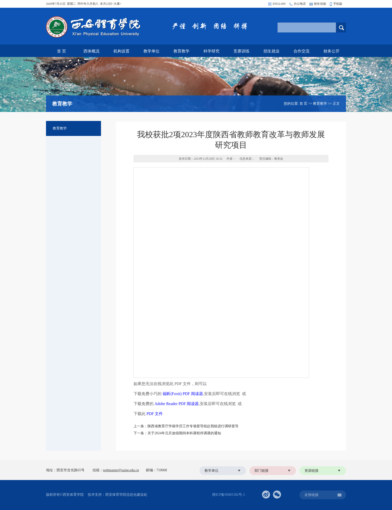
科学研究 (212, 51)
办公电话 (300, 3)
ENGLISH (279, 3)
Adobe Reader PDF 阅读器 (176, 404)
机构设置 (122, 51)
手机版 (337, 3)
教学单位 (152, 51)
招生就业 (272, 51)
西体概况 (92, 51)
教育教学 (182, 51)
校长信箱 (320, 3)
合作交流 (302, 51)
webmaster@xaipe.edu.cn (121, 470)
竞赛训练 (242, 51)
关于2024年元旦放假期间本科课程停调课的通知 (184, 433)
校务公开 (332, 51)
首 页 (61, 51)
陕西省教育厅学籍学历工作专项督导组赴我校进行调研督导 (193, 426)
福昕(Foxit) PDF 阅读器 (182, 394)
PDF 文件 (154, 414)
